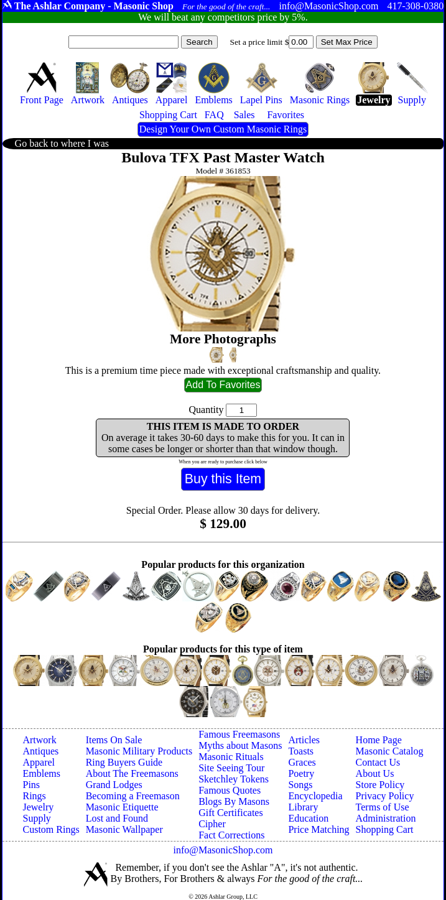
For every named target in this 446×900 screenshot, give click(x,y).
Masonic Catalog (390, 751)
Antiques (40, 751)
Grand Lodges (114, 784)
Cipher (212, 824)
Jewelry (37, 807)
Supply (36, 818)
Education (308, 818)
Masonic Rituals (230, 756)
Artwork (39, 740)
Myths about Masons (240, 745)
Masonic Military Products (139, 751)
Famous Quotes (229, 790)
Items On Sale (114, 740)
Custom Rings (50, 829)
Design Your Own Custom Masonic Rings (223, 129)
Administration (386, 818)
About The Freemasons (132, 773)
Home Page (379, 740)
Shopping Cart (385, 829)
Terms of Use (382, 807)
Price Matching (318, 829)
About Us (375, 773)
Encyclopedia (315, 796)
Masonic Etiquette (122, 807)
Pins (31, 784)
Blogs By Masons (233, 801)
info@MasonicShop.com (222, 850)
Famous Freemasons (239, 734)
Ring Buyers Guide (124, 762)
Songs (300, 784)
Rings (33, 796)
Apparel (38, 762)
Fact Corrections (231, 835)
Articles (304, 740)
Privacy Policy (385, 796)
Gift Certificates (230, 812)
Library (303, 807)
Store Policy (380, 784)
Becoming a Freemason (133, 796)
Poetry (301, 773)
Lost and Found (117, 818)
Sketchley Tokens (233, 779)
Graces (301, 762)
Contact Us (378, 762)
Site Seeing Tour (231, 768)
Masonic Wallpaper (124, 829)
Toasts (301, 751)
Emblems (41, 773)
